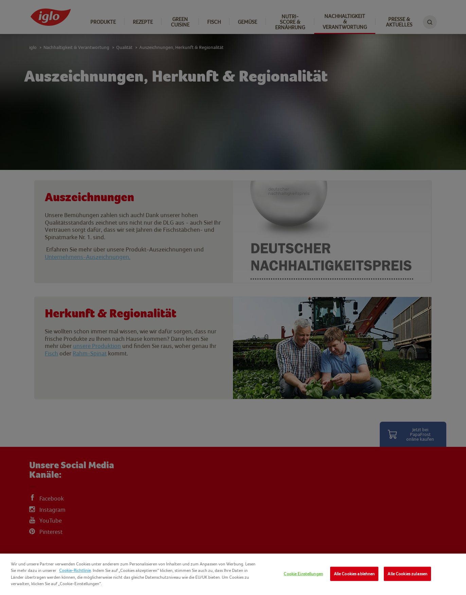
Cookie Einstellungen (303, 573)
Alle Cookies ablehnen (354, 573)
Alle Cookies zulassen (407, 573)
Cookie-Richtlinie (75, 570)
